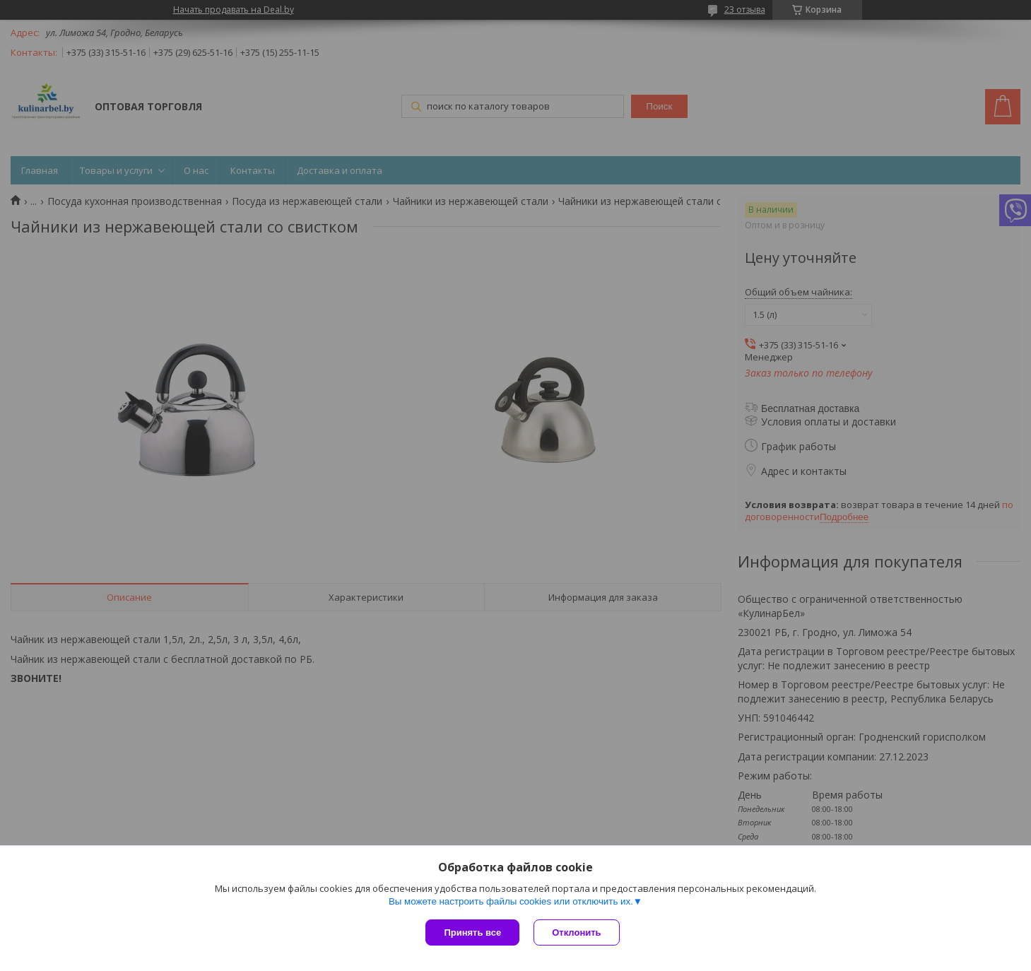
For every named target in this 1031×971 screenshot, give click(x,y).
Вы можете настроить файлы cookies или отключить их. (511, 901)
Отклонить (576, 932)
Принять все (472, 932)
